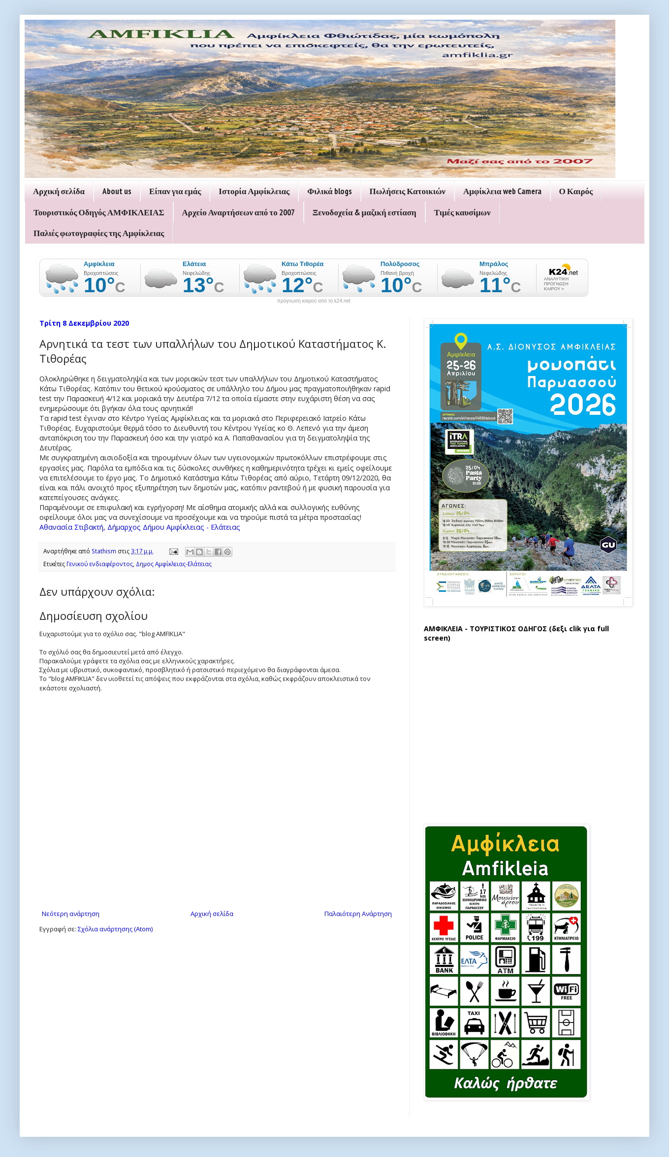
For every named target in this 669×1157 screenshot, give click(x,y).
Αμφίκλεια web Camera (502, 191)
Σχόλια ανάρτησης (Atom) (115, 928)
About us (116, 191)
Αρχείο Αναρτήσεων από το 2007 (238, 212)
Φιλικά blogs (329, 191)
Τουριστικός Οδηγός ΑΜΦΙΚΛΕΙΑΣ (98, 212)
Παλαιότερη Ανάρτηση (358, 913)
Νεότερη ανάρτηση (70, 913)
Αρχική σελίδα (59, 191)
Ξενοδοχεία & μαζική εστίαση (364, 212)
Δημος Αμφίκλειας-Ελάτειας (174, 564)
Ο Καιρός (576, 191)
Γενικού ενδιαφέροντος (99, 564)
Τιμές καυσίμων (462, 212)
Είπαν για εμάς (175, 191)
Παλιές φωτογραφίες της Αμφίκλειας (98, 233)
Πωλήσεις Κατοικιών (408, 191)
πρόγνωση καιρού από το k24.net (313, 301)
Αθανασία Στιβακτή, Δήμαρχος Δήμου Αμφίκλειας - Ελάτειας (139, 527)
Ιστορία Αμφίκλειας (254, 191)
